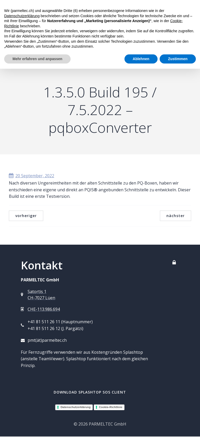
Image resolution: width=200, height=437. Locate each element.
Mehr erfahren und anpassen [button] (37, 59)
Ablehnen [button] (141, 59)
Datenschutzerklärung (75, 407)
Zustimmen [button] (178, 59)
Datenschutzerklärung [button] (22, 16)
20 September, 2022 (31, 176)
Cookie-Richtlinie (110, 407)
